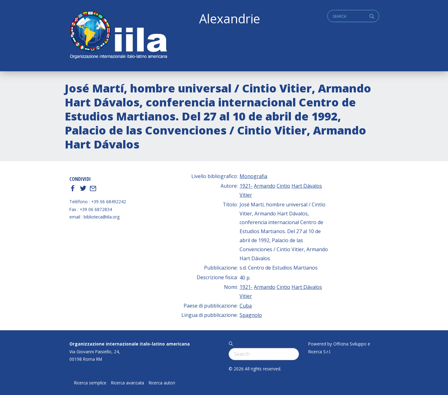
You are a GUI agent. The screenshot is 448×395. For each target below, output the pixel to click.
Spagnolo (251, 315)
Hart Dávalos (307, 185)
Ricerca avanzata (127, 383)
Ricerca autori (162, 383)
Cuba (246, 305)
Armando (264, 185)
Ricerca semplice (90, 383)
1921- (246, 185)
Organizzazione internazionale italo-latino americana (129, 344)
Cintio (283, 185)
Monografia (253, 176)
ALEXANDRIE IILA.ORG (118, 35)
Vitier (246, 194)
